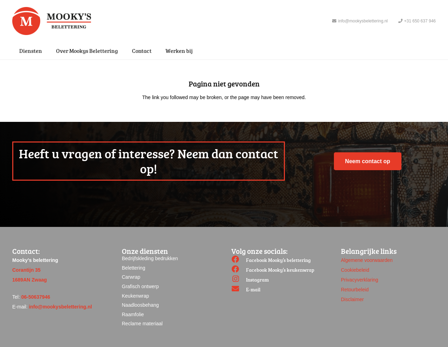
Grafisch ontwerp (140, 286)
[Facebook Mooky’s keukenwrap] (238, 270)
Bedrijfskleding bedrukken (150, 258)
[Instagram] (238, 280)
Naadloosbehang (140, 305)
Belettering (133, 268)
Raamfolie (133, 314)
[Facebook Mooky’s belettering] (238, 260)
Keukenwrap (135, 296)
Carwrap (131, 277)
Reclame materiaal (142, 323)
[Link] (51, 21)
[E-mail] (238, 289)
